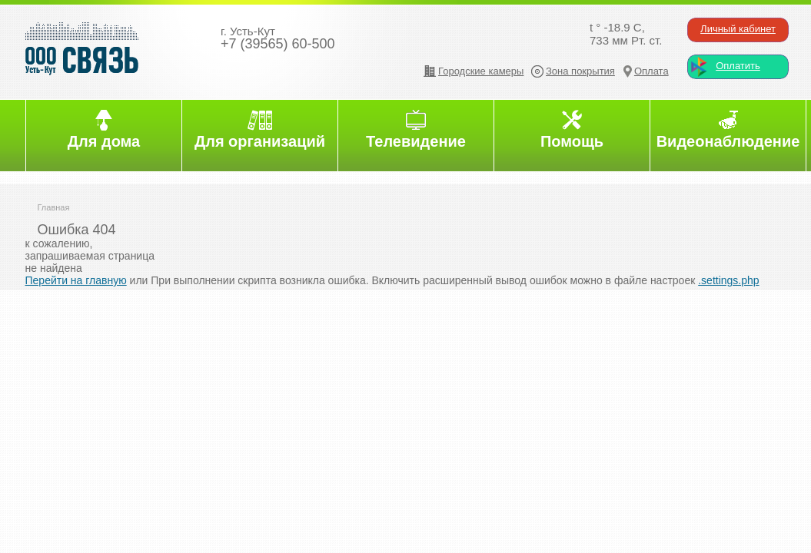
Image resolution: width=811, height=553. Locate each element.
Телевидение (416, 141)
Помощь (571, 141)
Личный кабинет (738, 29)
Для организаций (259, 141)
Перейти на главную (76, 280)
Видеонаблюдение (728, 141)
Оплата (651, 71)
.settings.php (728, 280)
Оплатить (738, 65)
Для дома (104, 141)
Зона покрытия (580, 71)
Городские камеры (480, 71)
